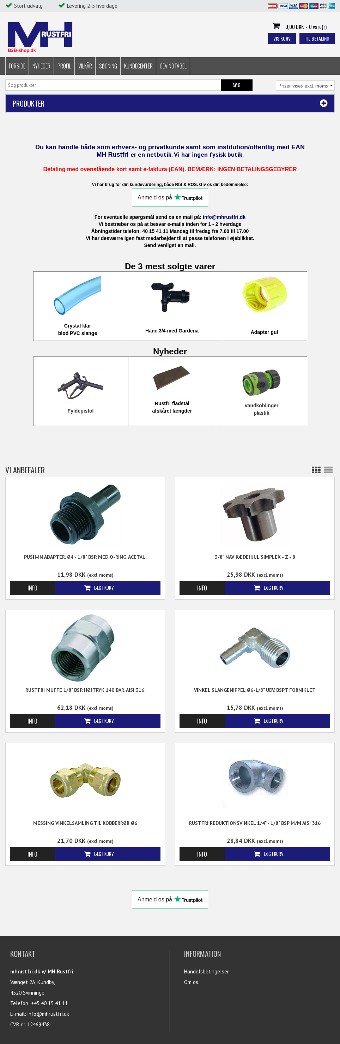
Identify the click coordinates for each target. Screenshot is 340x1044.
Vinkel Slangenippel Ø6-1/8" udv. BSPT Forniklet (255, 690)
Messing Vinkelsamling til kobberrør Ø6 (85, 823)
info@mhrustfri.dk (48, 1013)
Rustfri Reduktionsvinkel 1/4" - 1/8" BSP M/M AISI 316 (255, 823)
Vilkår (85, 66)
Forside (17, 66)
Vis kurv (282, 38)
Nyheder (41, 66)
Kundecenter (138, 66)
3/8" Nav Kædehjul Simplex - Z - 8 (255, 557)
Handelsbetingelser (206, 971)
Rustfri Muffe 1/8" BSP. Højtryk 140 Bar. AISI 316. (85, 690)
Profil (64, 66)
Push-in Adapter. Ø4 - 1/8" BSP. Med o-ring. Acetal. (85, 557)
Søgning (108, 66)
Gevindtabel (173, 66)
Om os (191, 982)
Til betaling (317, 38)
